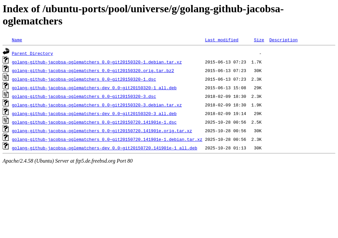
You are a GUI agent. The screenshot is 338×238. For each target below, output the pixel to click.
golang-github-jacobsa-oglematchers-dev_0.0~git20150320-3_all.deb (94, 113)
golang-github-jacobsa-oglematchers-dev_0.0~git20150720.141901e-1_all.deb (104, 148)
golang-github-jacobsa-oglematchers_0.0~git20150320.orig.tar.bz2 (93, 70)
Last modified (221, 40)
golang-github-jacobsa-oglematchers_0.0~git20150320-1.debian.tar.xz (97, 62)
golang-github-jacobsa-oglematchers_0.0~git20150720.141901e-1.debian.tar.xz (107, 139)
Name (17, 40)
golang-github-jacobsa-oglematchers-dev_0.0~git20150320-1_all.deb (94, 88)
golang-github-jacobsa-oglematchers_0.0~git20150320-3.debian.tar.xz (97, 105)
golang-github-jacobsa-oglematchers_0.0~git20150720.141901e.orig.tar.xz (102, 131)
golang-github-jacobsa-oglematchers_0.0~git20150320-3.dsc (84, 96)
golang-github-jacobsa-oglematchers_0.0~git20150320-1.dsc (84, 79)
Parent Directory (32, 53)
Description (283, 40)
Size (259, 40)
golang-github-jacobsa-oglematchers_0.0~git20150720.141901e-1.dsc (94, 122)
